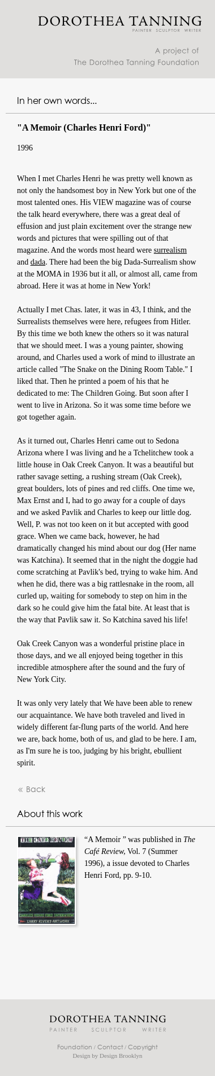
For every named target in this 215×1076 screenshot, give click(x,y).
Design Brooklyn (121, 1055)
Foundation (74, 1047)
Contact (110, 1047)
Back (31, 790)
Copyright (143, 1047)
